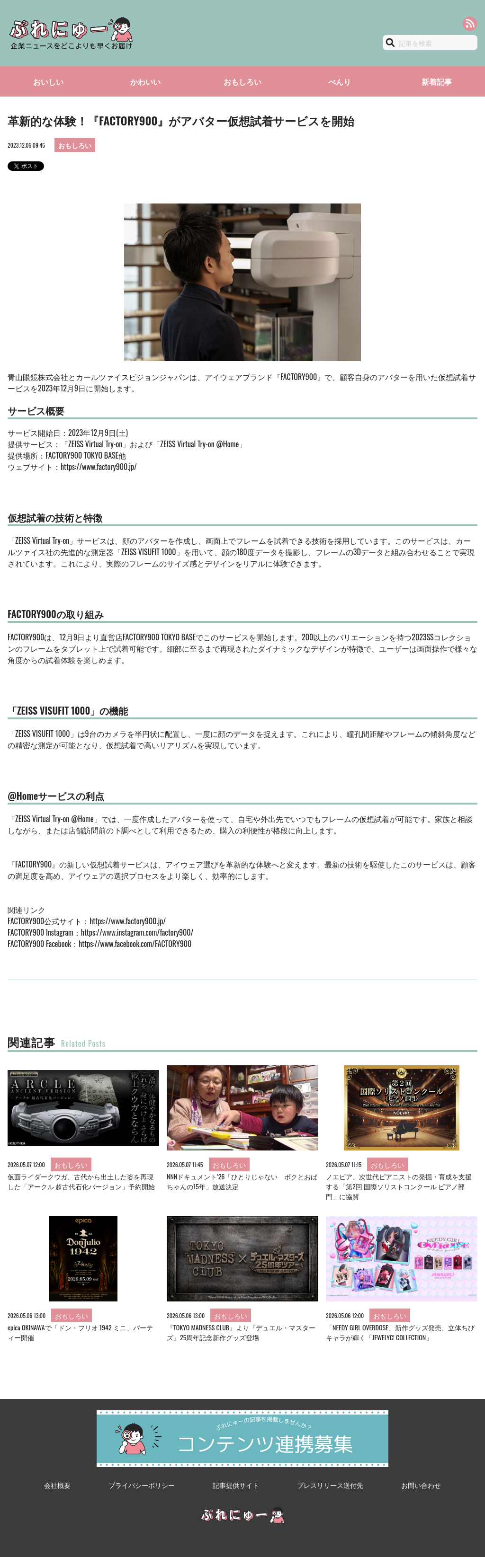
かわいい (145, 81)
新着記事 (437, 81)
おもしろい (242, 81)
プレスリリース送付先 (330, 1485)
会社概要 (57, 1485)
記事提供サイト (236, 1485)
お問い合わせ (421, 1485)
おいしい (48, 81)
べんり (339, 81)
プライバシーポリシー (141, 1485)
